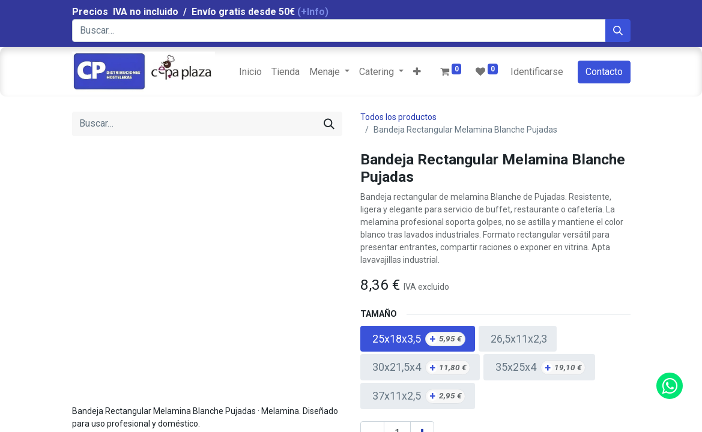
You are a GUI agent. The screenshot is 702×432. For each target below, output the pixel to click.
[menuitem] (250, 72)
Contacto (604, 71)
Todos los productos (398, 117)
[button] (417, 72)
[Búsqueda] (618, 30)
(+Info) (312, 11)
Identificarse (536, 71)
